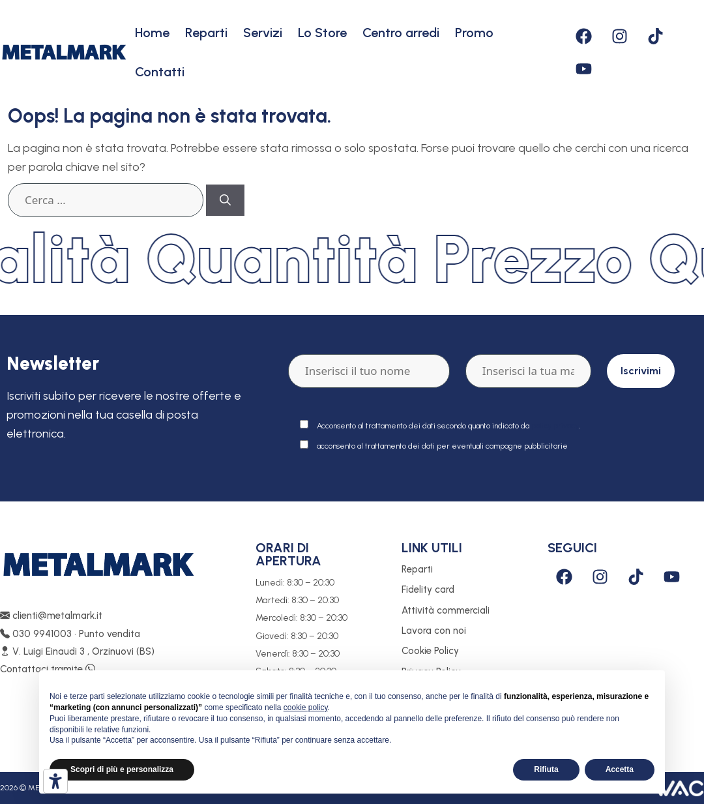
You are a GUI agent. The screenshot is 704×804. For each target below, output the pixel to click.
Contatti (159, 72)
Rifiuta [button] (546, 769)
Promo (474, 32)
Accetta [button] (620, 769)
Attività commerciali (446, 610)
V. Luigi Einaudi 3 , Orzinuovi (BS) (77, 651)
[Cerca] (225, 200)
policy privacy (555, 425)
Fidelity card (428, 589)
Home (152, 32)
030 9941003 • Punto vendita (70, 634)
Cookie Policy (430, 651)
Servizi (262, 32)
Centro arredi (400, 32)
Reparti (206, 32)
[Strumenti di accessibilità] (55, 781)
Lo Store (322, 32)
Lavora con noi (434, 630)
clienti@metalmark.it (51, 615)
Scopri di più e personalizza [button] (121, 769)
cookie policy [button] (306, 707)
